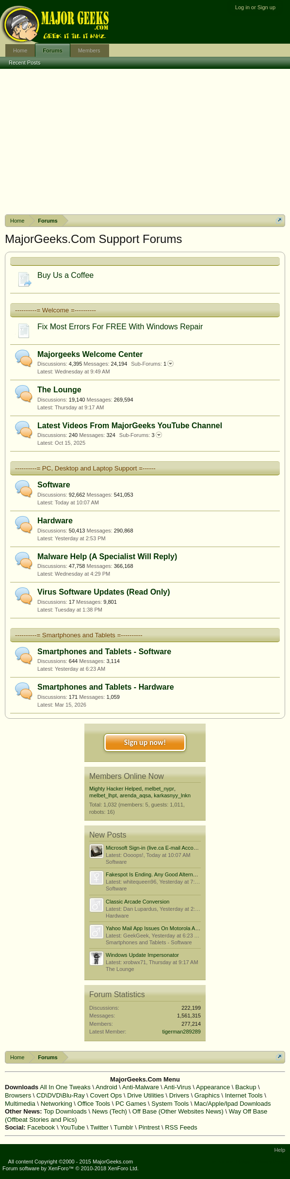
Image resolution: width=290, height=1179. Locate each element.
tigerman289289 (181, 1031)
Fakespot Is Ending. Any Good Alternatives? (158, 874)
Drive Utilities (145, 1095)
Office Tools (94, 1103)
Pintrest (149, 1127)
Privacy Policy (271, 1161)
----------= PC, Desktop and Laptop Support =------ (85, 468)
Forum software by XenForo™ (70, 1168)
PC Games (130, 1103)
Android (106, 1087)
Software (53, 485)
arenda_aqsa (135, 795)
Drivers (179, 1095)
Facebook (41, 1127)
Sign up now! (145, 742)
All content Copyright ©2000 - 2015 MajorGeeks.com (70, 1161)
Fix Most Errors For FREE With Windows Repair (120, 327)
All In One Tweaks (65, 1087)
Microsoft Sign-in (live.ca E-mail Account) (154, 848)
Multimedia (20, 1103)
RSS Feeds (181, 1127)
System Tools (170, 1103)
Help (279, 1150)
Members (89, 50)
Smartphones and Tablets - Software (104, 651)
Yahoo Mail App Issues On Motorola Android (158, 928)
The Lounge (59, 390)
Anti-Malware (140, 1087)
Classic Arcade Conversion (137, 901)
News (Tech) (109, 1111)
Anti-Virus (177, 1087)
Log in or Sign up (255, 7)
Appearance (213, 1087)
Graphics (207, 1095)
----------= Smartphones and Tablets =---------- (79, 635)
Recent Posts (24, 62)
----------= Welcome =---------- (55, 310)
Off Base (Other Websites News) (178, 1111)
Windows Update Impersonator (142, 955)
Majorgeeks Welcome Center (90, 354)
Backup (245, 1087)
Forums (52, 50)
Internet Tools (244, 1095)
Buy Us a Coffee (65, 275)
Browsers (18, 1095)
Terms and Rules (229, 1161)
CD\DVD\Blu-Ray (60, 1095)
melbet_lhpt (103, 795)
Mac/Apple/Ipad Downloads (232, 1103)
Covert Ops (106, 1095)
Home (20, 50)
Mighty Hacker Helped (115, 788)
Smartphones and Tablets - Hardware (105, 687)
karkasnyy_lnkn (172, 795)
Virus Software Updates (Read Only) (103, 592)
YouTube (72, 1127)
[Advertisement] (145, 142)
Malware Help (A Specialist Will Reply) (107, 556)
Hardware (55, 521)
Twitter (99, 1127)
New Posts (107, 835)
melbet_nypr (159, 788)
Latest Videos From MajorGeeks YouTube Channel (129, 425)
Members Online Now (126, 776)
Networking (56, 1103)
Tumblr (123, 1127)
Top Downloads (65, 1111)
